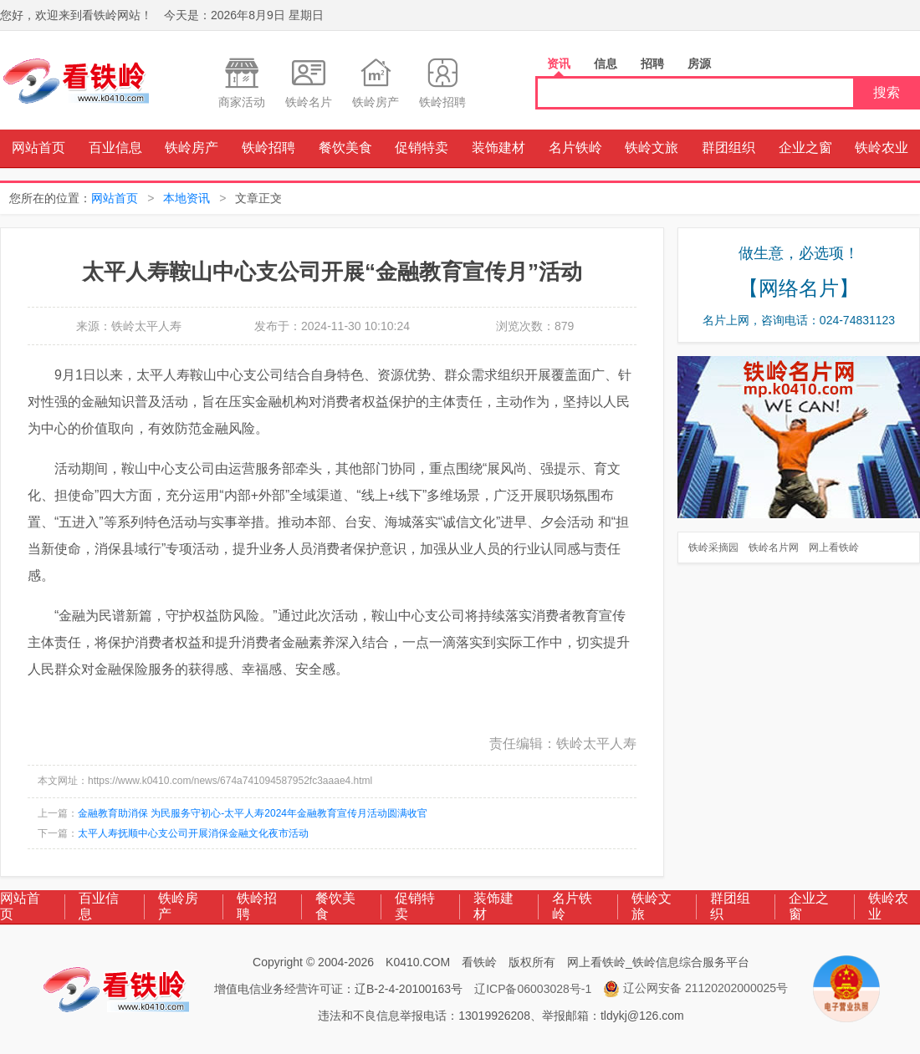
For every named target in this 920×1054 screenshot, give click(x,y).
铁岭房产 (191, 147)
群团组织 (728, 147)
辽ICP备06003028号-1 (532, 988)
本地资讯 (186, 198)
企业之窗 (805, 147)
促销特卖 (421, 147)
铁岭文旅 (651, 147)
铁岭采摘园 (713, 547)
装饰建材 (498, 147)
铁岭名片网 (774, 547)
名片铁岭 (575, 147)
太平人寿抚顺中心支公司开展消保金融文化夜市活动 (193, 833)
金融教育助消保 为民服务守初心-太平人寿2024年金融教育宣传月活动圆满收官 (252, 813)
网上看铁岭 (834, 547)
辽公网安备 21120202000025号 (695, 988)
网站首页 (38, 147)
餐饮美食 (345, 147)
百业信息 (115, 147)
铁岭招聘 (268, 147)
